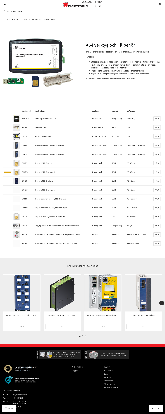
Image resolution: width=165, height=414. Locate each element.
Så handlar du (109, 381)
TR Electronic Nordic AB (11, 390)
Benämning (39, 111)
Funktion (95, 111)
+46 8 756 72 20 (18, 398)
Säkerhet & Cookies (111, 387)
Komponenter (25, 19)
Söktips (106, 374)
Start (5, 19)
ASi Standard (36, 19)
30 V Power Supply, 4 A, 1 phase (143, 315)
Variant (115, 111)
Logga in (75, 370)
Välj (157, 119)
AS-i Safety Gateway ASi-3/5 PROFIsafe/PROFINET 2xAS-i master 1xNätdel (112, 315)
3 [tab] (85, 336)
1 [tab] (80, 336)
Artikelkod (26, 111)
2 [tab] (82, 336)
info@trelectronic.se (20, 395)
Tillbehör (46, 19)
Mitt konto (107, 377)
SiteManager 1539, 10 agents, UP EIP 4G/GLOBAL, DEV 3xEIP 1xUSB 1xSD (71, 315)
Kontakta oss (108, 370)
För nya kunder (109, 384)
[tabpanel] (21, 302)
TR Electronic (13, 19)
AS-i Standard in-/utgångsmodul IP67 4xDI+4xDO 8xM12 (25, 315)
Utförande (131, 111)
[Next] (161, 303)
